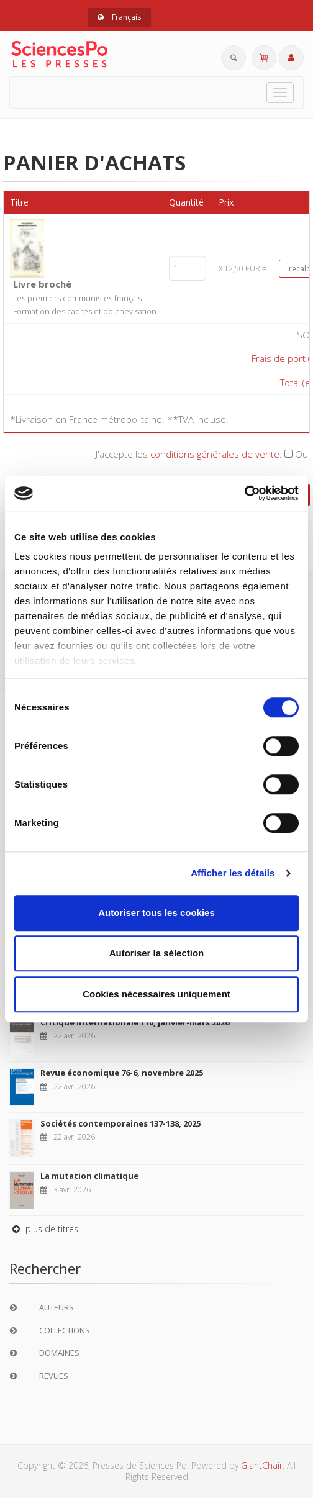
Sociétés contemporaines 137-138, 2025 (120, 1123)
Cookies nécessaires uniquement (156, 994)
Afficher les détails (232, 873)
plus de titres (43, 1229)
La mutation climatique (89, 1175)
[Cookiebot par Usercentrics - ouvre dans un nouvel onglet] (244, 493)
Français (119, 17)
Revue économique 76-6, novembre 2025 (121, 1072)
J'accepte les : (203, 454)
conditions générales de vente (214, 454)
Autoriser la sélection (156, 953)
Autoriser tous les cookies (156, 912)
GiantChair (262, 1465)
